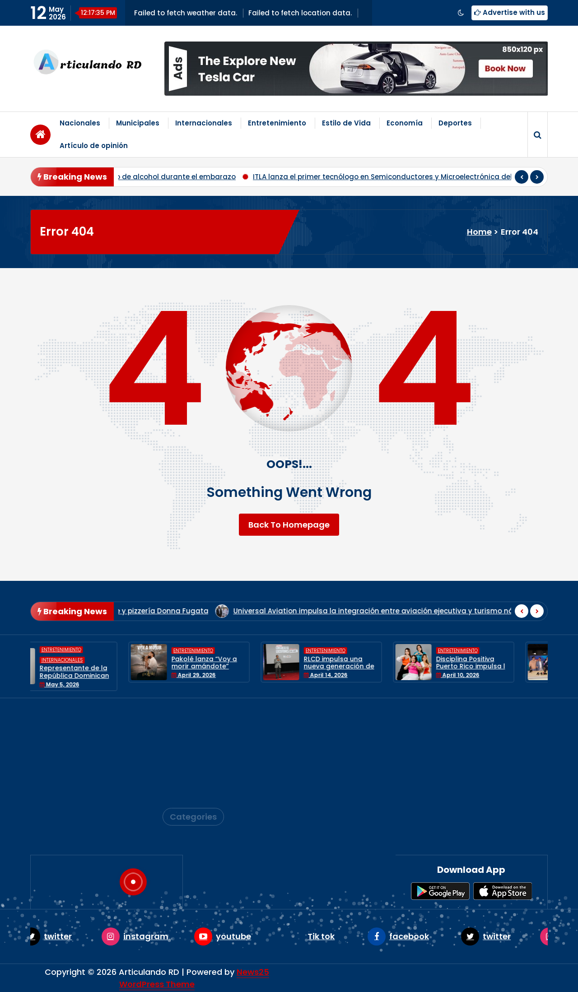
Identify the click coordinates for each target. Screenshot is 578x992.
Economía (405, 123)
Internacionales (203, 123)
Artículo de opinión (94, 145)
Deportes (455, 123)
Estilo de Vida (346, 123)
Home (479, 231)
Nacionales (80, 123)
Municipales (137, 123)
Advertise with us (509, 12)
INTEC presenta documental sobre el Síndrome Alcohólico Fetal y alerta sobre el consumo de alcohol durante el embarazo (344, 176)
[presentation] (521, 177)
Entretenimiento (277, 123)
